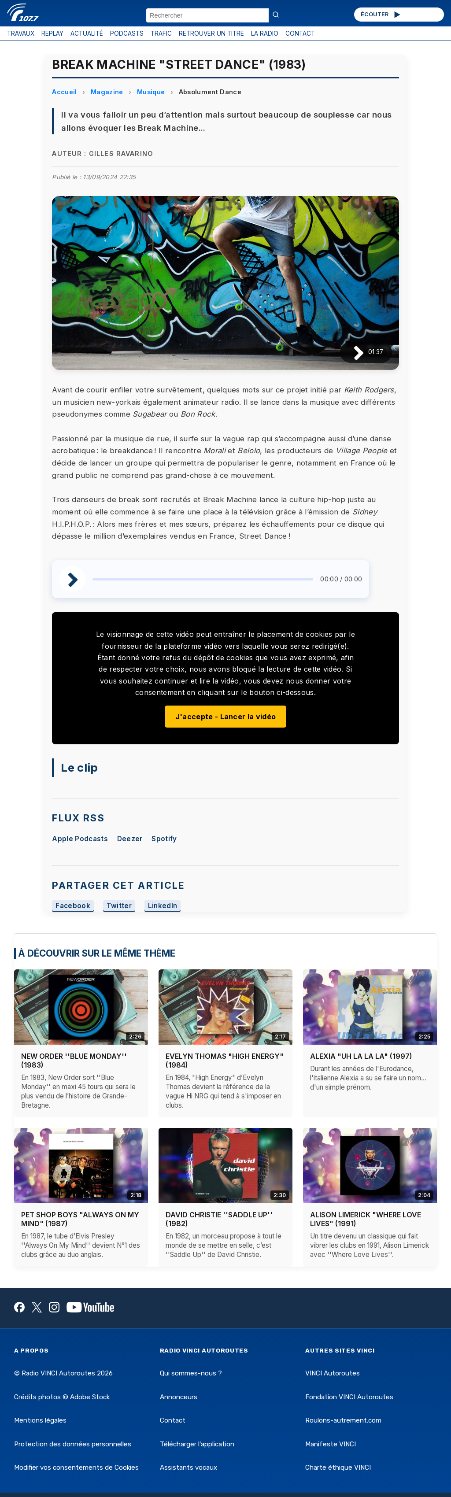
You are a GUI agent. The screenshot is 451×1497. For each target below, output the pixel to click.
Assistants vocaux (188, 1467)
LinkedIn (162, 906)
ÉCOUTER (381, 14)
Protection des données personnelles (72, 1444)
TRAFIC (161, 33)
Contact (172, 1420)
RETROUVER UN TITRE (211, 33)
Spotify (164, 839)
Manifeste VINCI (330, 1444)
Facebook (72, 906)
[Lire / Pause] (351, 352)
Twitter (119, 906)
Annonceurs (178, 1397)
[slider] (202, 579)
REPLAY (52, 33)
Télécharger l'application (197, 1444)
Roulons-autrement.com (343, 1420)
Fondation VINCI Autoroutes (349, 1397)
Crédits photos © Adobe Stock (62, 1397)
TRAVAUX (20, 33)
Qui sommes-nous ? (191, 1373)
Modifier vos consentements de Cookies (76, 1467)
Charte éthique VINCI (338, 1467)
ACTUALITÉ (86, 33)
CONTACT (300, 33)
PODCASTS (127, 33)
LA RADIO (264, 33)
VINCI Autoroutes (332, 1373)
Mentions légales (40, 1420)
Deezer (130, 839)
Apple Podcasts (79, 839)
